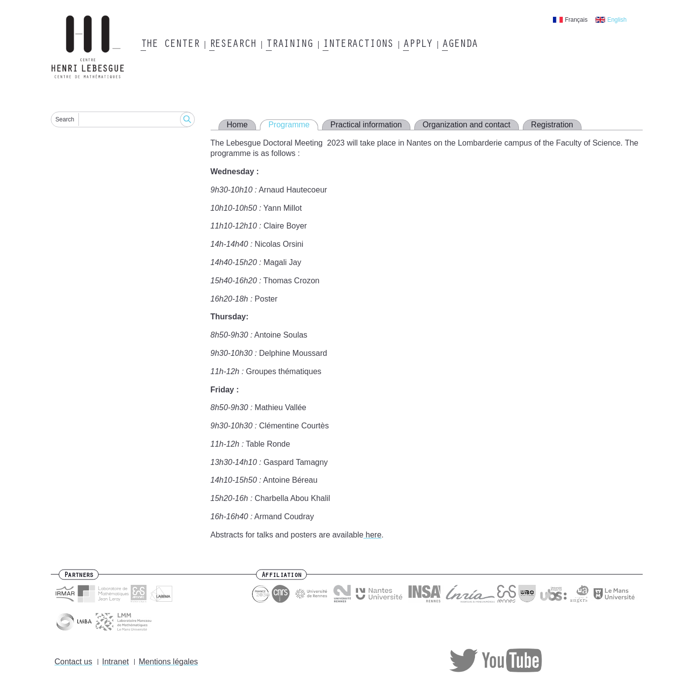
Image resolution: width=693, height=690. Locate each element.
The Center (170, 44)
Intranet (115, 661)
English (616, 19)
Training (289, 44)
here (372, 535)
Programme (289, 124)
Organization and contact (467, 124)
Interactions (358, 44)
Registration (552, 124)
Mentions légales (168, 661)
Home (237, 124)
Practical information (366, 124)
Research (232, 44)
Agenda (459, 44)
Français (576, 19)
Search (64, 119)
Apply (418, 44)
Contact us (73, 661)
